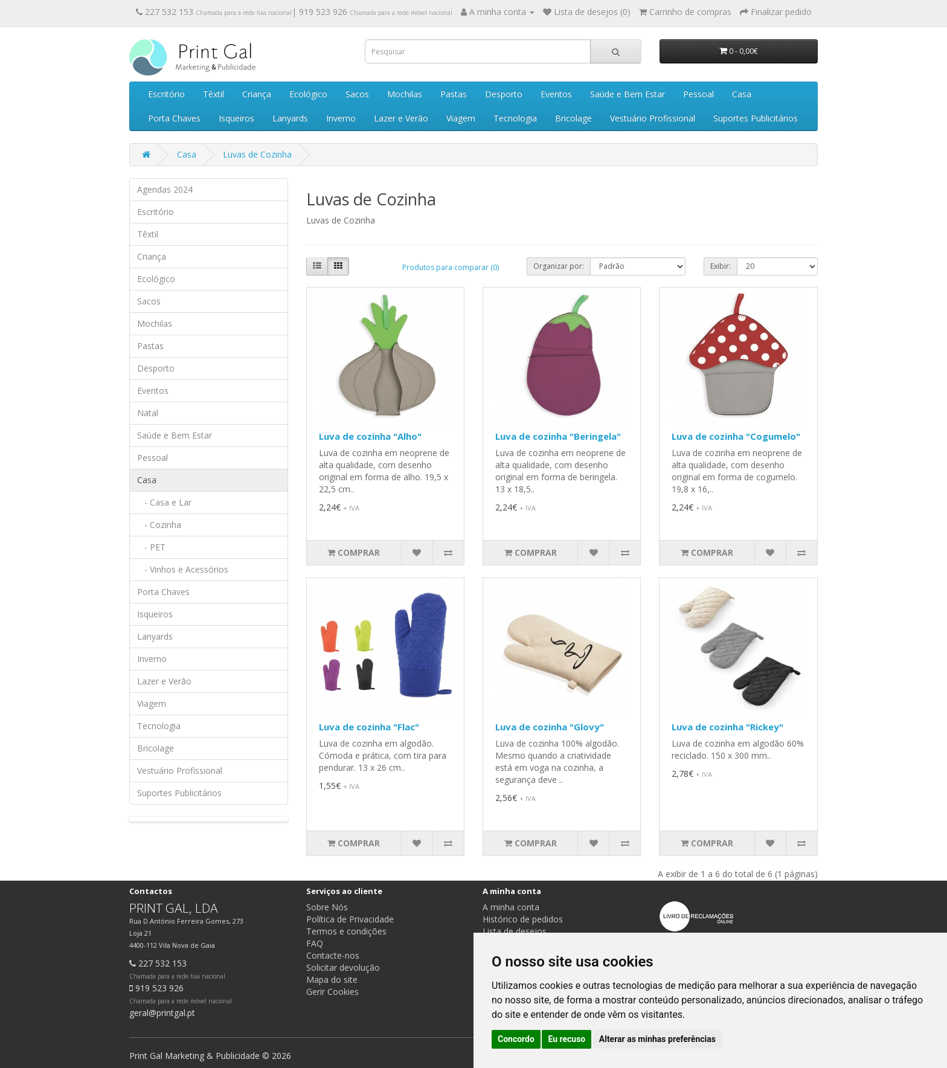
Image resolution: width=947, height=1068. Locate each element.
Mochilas (404, 94)
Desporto (503, 94)
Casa (741, 94)
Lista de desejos (515, 931)
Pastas (453, 94)
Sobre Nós (327, 907)
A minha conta (511, 907)
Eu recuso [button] (566, 1039)
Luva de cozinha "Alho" (370, 436)
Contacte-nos (332, 955)
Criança (256, 94)
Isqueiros (236, 118)
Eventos (556, 94)
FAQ (314, 943)
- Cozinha (159, 524)
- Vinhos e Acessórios (182, 569)
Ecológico (308, 94)
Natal (147, 413)
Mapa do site (332, 979)
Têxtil (213, 94)
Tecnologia (515, 118)
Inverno (341, 118)
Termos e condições (346, 931)
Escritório (166, 94)
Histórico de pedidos (523, 919)
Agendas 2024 (165, 189)
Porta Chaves (174, 118)
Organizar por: (558, 266)
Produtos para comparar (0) (450, 267)
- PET (151, 547)
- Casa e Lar (164, 502)
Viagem (460, 118)
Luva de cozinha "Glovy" (549, 727)
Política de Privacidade (350, 919)
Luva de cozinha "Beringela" (558, 436)
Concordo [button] (516, 1039)
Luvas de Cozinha (257, 154)
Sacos (357, 94)
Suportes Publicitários (755, 118)
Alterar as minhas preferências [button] (657, 1039)
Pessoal (698, 94)
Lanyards (290, 118)
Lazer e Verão (401, 118)
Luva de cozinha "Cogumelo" (736, 436)
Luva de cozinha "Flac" (369, 727)
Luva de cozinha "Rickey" (727, 727)
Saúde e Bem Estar (627, 94)
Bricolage (573, 118)
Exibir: (720, 266)
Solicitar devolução (343, 967)
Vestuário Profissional (652, 118)
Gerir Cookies (332, 991)
